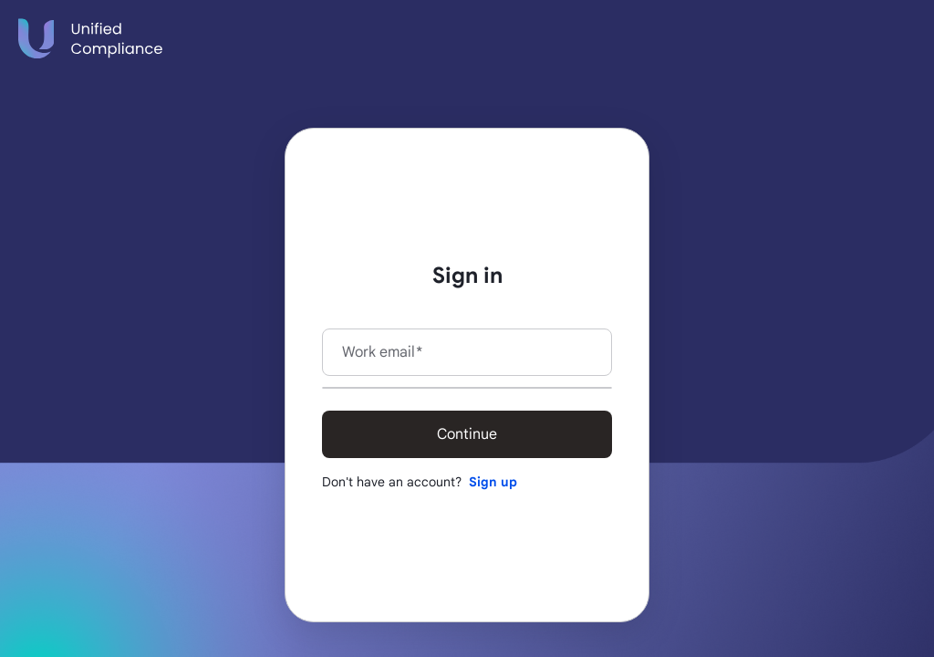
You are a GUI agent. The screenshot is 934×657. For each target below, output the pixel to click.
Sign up (493, 482)
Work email (382, 352)
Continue (467, 434)
